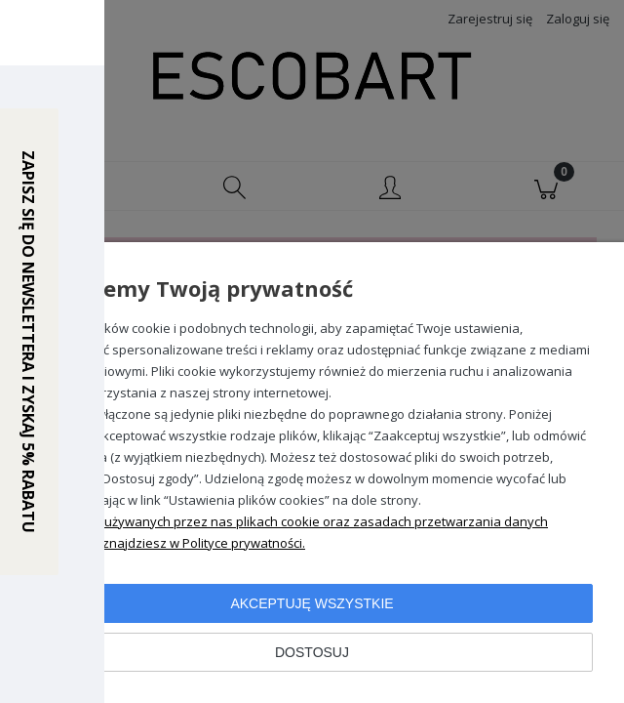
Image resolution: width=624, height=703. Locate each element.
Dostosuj (312, 652)
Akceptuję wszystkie (311, 603)
